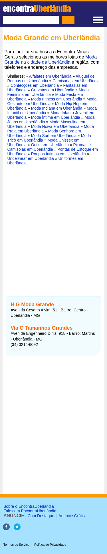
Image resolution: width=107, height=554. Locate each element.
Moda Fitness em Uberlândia (56, 99)
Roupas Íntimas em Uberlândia (58, 154)
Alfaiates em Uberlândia (50, 76)
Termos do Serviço (16, 544)
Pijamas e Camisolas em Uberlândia (49, 147)
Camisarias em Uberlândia (76, 80)
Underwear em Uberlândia (30, 158)
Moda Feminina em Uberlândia (48, 92)
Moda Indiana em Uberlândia (56, 108)
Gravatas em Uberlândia (52, 90)
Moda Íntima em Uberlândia (55, 117)
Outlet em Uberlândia (50, 144)
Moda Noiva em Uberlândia (55, 126)
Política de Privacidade (50, 544)
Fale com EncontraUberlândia (29, 511)
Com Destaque (41, 515)
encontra (37, 8)
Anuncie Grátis (71, 515)
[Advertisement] (53, 227)
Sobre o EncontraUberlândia (28, 506)
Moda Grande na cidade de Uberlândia (50, 60)
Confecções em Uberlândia (35, 85)
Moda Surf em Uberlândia (54, 135)
